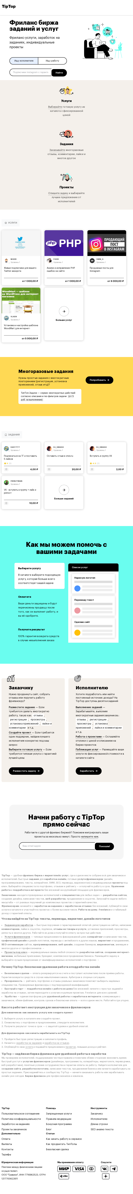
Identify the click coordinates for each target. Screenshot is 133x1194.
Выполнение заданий (89, 706)
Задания (66, 143)
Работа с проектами (89, 736)
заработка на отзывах (56, 1041)
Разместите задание (22, 706)
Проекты (67, 186)
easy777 (15, 446)
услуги (29, 1045)
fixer (56, 258)
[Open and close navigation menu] (128, 6)
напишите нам (89, 836)
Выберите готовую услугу (26, 749)
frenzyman (16, 480)
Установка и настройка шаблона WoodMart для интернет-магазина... (21, 328)
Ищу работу (52, 61)
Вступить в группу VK (101, 455)
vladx (14, 316)
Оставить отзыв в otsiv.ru (60, 455)
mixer (14, 258)
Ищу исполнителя (23, 61)
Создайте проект (20, 732)
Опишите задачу (58, 192)
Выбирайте (55, 106)
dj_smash (58, 446)
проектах (71, 1045)
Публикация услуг (87, 749)
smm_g (100, 258)
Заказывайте (57, 149)
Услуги (66, 100)
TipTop (9, 6)
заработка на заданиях (29, 1041)
